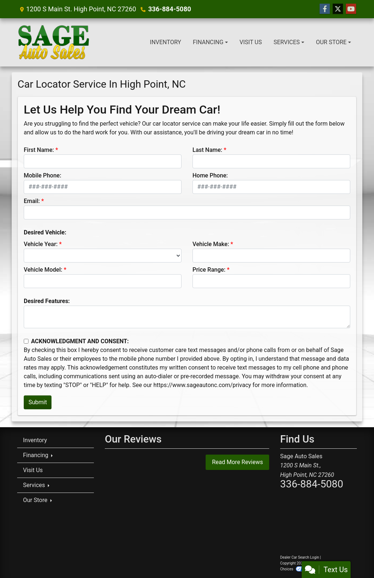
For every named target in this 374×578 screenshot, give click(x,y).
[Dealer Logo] (53, 42)
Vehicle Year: (41, 244)
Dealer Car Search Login (299, 557)
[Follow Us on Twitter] (338, 9)
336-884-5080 (169, 9)
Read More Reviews (237, 462)
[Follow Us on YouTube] (351, 9)
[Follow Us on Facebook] (325, 9)
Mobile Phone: (42, 175)
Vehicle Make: (210, 244)
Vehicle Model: (43, 269)
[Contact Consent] (26, 341)
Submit (37, 402)
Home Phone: (210, 175)
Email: (32, 201)
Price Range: (208, 269)
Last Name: (207, 149)
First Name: (39, 149)
